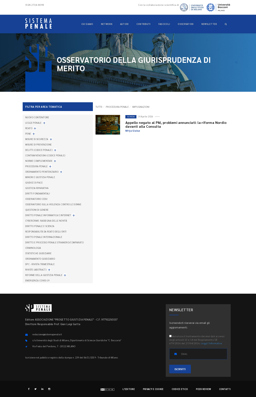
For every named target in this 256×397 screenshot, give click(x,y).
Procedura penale (117, 106)
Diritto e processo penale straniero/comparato (54, 242)
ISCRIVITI (180, 369)
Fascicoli (164, 23)
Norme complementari (38, 160)
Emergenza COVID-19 (37, 280)
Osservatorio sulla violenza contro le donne (53, 204)
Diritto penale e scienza (39, 226)
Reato (28, 128)
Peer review (203, 389)
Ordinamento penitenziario (41, 171)
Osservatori (185, 23)
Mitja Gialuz (132, 130)
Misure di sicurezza (36, 139)
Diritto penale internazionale (43, 236)
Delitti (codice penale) (38, 149)
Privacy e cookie (153, 389)
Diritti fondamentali (37, 193)
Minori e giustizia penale (40, 177)
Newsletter (209, 23)
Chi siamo (87, 23)
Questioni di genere (37, 209)
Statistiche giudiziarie (38, 253)
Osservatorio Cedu (36, 198)
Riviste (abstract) (36, 269)
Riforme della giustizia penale (43, 274)
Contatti (225, 389)
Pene (28, 133)
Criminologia (33, 247)
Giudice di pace (34, 182)
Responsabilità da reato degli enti (46, 231)
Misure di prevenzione (38, 144)
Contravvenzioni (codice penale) (45, 155)
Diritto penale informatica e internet (48, 215)
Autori (124, 23)
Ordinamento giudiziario (40, 258)
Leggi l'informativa (211, 343)
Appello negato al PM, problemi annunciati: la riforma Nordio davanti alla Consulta (176, 124)
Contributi (143, 23)
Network (106, 23)
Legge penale (33, 122)
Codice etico (180, 389)
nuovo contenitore (37, 117)
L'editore (129, 389)
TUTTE (99, 106)
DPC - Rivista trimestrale (40, 264)
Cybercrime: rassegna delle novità (46, 220)
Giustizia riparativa (36, 187)
